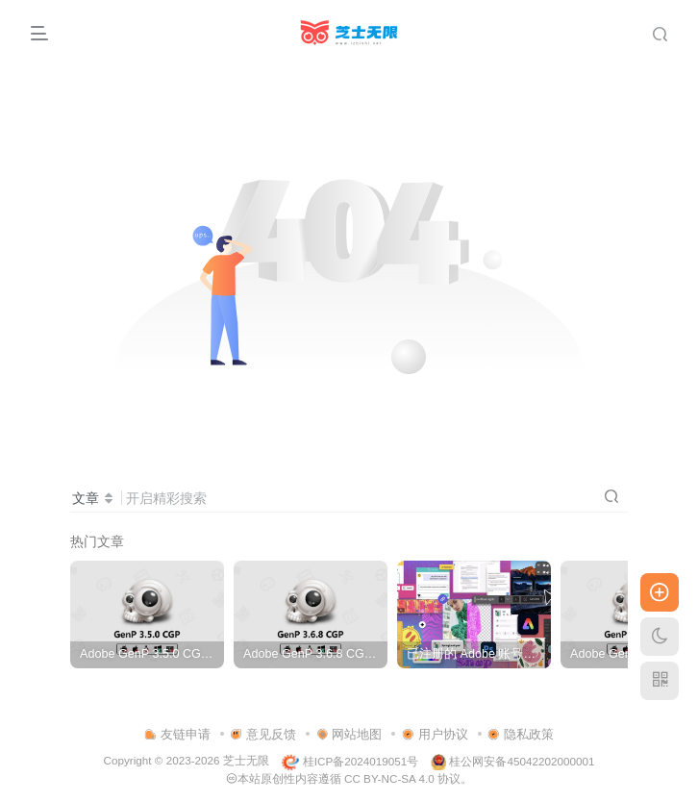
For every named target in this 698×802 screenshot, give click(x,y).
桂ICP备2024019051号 (350, 761)
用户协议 (435, 734)
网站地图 (349, 734)
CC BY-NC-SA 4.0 (389, 778)
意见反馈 (263, 734)
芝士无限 (246, 761)
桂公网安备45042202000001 (512, 761)
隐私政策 (520, 734)
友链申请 (177, 734)
